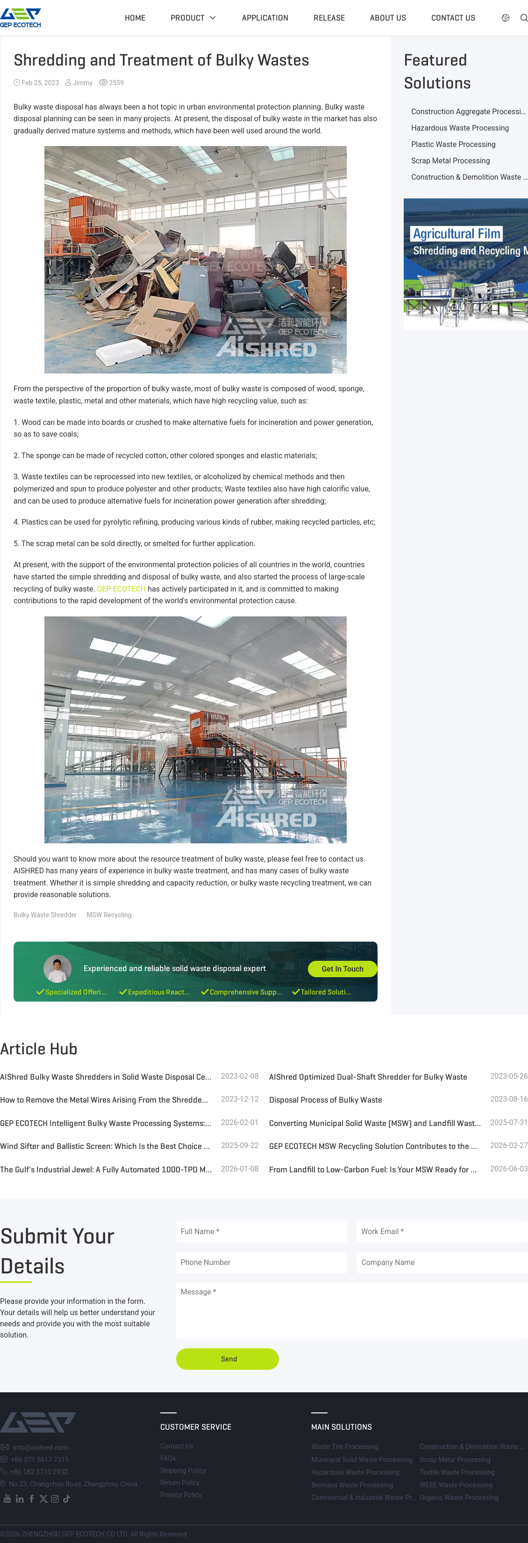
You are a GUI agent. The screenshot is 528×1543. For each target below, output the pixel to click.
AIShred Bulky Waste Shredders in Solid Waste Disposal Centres (106, 1077)
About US (388, 18)
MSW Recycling (109, 915)
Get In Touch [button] (342, 969)
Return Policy (180, 1483)
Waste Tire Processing (344, 1447)
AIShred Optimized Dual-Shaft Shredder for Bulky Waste (368, 1077)
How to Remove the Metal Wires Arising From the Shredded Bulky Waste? (106, 1100)
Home (135, 18)
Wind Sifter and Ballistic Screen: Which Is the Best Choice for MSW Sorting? (106, 1146)
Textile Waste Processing (457, 1473)
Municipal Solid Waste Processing (362, 1460)
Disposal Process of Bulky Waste (325, 1100)
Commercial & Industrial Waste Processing (374, 1498)
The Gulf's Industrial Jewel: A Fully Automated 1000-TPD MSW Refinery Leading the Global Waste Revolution (106, 1169)
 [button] (505, 18)
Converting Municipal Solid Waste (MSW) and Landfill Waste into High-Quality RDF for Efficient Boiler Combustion (375, 1123)
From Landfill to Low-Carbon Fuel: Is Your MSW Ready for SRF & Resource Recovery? (375, 1169)
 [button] (524, 18)
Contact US (453, 18)
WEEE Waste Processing (456, 1485)
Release (329, 18)
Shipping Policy (183, 1471)
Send (229, 1358)
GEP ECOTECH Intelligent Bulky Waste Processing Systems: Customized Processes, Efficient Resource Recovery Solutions (106, 1123)
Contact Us (176, 1446)
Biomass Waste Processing (352, 1485)
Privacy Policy (181, 1495)
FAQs (168, 1459)
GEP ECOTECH (121, 589)
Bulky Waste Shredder (45, 915)
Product (188, 18)
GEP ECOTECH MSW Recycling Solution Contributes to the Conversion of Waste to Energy (375, 1146)
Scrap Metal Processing (450, 160)
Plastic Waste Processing (453, 144)
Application (265, 18)
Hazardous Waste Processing (460, 128)
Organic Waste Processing (459, 1498)
